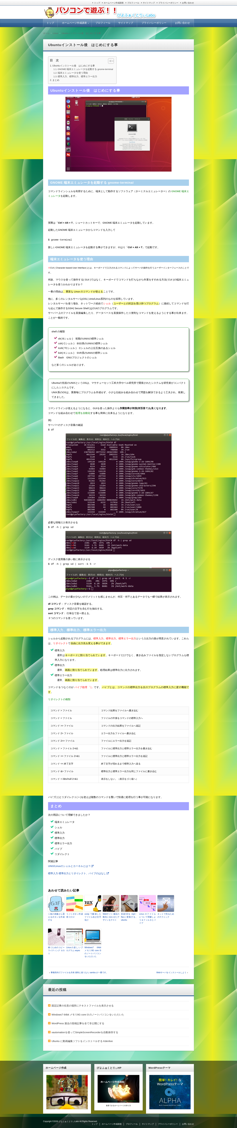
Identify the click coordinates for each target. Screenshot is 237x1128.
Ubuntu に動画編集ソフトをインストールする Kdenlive (82, 1040)
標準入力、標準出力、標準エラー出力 (77, 76)
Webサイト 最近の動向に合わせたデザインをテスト (111, 916)
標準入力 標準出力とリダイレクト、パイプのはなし (77, 872)
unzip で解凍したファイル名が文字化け (93, 916)
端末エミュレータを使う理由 (73, 73)
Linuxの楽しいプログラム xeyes (74, 948)
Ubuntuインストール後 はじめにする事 (73, 65)
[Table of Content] (111, 61)
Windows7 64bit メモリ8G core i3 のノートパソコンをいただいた (93, 951)
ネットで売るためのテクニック (165, 914)
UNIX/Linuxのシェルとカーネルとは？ (69, 865)
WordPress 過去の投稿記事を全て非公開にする (78, 1022)
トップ (97, 3)
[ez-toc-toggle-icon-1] (109, 61)
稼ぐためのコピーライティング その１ (56, 949)
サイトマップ (149, 3)
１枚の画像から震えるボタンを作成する (56, 916)
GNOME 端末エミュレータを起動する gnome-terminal (85, 69)
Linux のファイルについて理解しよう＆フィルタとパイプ (147, 917)
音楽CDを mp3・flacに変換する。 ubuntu (129, 916)
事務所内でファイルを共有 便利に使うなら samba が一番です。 (79, 972)
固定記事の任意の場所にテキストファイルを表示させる (83, 1004)
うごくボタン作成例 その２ (74, 914)
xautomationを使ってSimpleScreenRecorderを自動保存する (85, 1031)
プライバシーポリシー (168, 3)
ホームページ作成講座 (114, 3)
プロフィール (133, 3)
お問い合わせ (188, 3)
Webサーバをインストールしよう (171, 972)
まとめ (55, 80)
